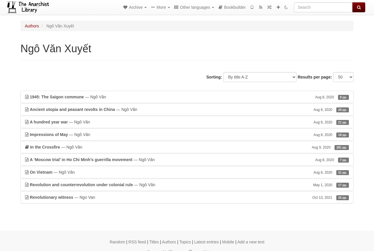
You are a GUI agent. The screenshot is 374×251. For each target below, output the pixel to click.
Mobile (228, 242)
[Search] (323, 7)
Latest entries (206, 242)
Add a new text (250, 242)
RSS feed (137, 242)
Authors (32, 26)
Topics (185, 242)
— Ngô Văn (187, 97)
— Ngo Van (187, 197)
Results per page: (315, 77)
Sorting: (214, 77)
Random (117, 242)
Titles (154, 242)
